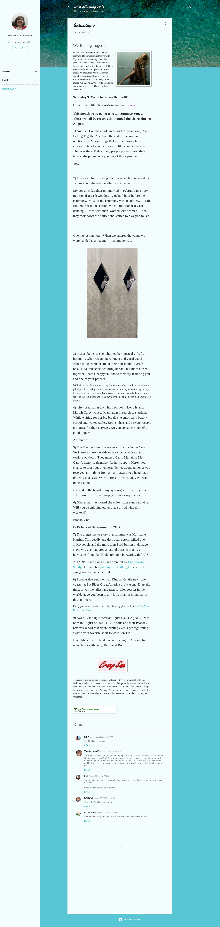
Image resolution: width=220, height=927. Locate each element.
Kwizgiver (88, 798)
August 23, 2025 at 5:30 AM (110, 751)
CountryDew (90, 812)
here (132, 105)
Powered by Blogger (130, 919)
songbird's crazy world (89, 6)
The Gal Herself (91, 751)
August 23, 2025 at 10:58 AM (100, 776)
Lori (86, 776)
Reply (87, 745)
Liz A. (86, 737)
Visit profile (20, 48)
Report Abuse (9, 88)
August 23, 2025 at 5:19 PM (107, 812)
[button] (165, 24)
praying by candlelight (115, 567)
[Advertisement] (183, 60)
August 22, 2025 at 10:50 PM (101, 737)
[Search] (190, 7)
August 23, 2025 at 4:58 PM (104, 798)
